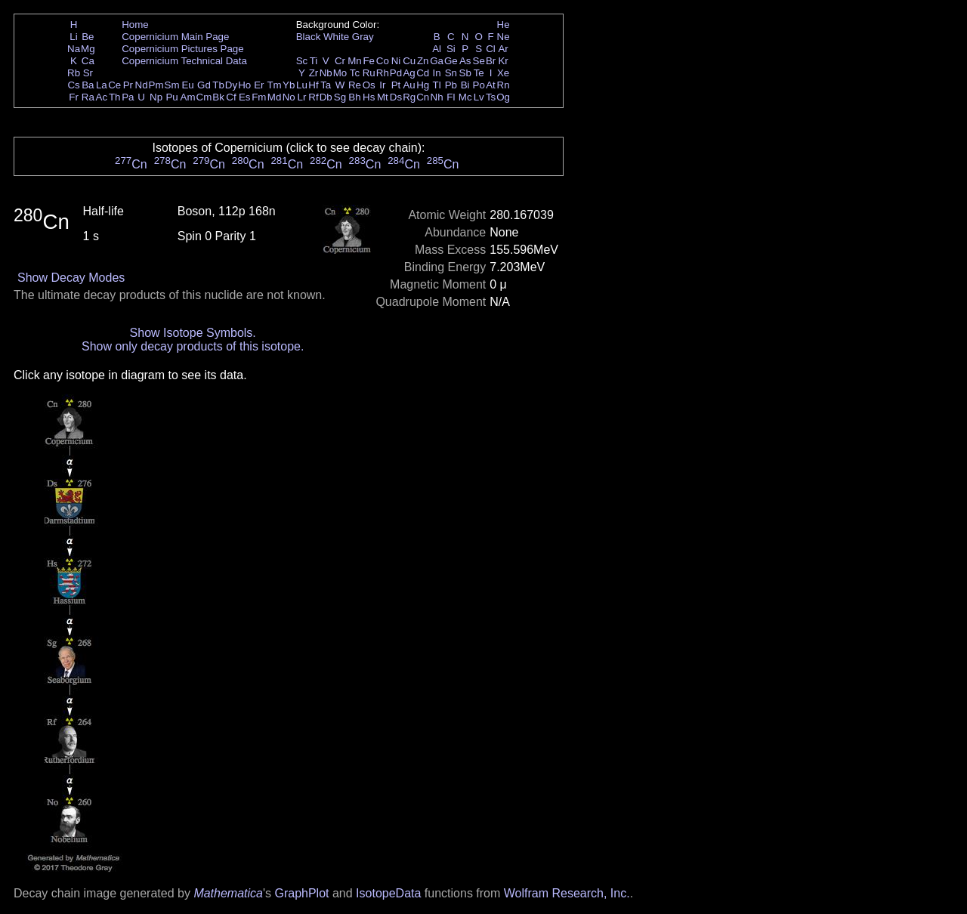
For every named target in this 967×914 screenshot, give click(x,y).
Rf (313, 97)
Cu (409, 60)
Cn (422, 97)
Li (73, 36)
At (491, 85)
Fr (74, 97)
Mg (88, 48)
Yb (289, 85)
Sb (465, 73)
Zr (314, 73)
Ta (325, 85)
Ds (396, 97)
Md (274, 97)
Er (259, 85)
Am (188, 97)
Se (479, 60)
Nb (326, 73)
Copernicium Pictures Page (183, 48)
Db (326, 97)
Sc (302, 60)
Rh (382, 73)
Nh (437, 97)
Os (369, 85)
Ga (436, 60)
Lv (479, 97)
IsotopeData (388, 893)
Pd (396, 73)
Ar (503, 48)
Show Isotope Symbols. (193, 332)
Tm (274, 85)
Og (503, 97)
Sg (340, 97)
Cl (491, 48)
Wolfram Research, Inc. (567, 893)
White (336, 36)
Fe (369, 60)
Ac (102, 97)
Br (491, 60)
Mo (340, 73)
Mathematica (228, 893)
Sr (88, 73)
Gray (363, 36)
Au (409, 85)
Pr (128, 85)
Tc (355, 73)
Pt (396, 85)
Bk (218, 97)
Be (88, 36)
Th (115, 97)
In (437, 73)
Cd (422, 73)
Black (308, 36)
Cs (73, 85)
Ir (382, 85)
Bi (465, 85)
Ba (88, 85)
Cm (204, 97)
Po (479, 85)
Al (436, 48)
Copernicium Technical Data (184, 60)
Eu (187, 85)
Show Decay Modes (71, 277)
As (465, 60)
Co (382, 60)
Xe (503, 73)
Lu (301, 85)
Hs (369, 97)
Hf (313, 85)
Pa (128, 97)
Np (156, 97)
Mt (382, 97)
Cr (340, 60)
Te (479, 73)
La (101, 85)
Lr (302, 97)
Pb (451, 85)
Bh (354, 97)
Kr (503, 60)
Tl (437, 85)
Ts (491, 97)
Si (451, 48)
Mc (465, 97)
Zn (423, 60)
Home (135, 24)
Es (245, 97)
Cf (231, 97)
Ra (88, 97)
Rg (409, 97)
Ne (503, 36)
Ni (396, 60)
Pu (171, 97)
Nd (141, 85)
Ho (244, 85)
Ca (88, 60)
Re (354, 85)
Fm (259, 97)
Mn (355, 60)
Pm (156, 85)
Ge (451, 60)
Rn (503, 85)
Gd (204, 85)
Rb (73, 73)
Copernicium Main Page (175, 36)
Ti (314, 60)
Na (73, 48)
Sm (172, 85)
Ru (369, 73)
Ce (114, 85)
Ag (409, 73)
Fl (450, 97)
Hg (422, 85)
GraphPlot (301, 893)
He (503, 24)
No (289, 97)
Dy (231, 85)
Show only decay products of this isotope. (193, 346)
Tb (218, 85)
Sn (451, 73)
